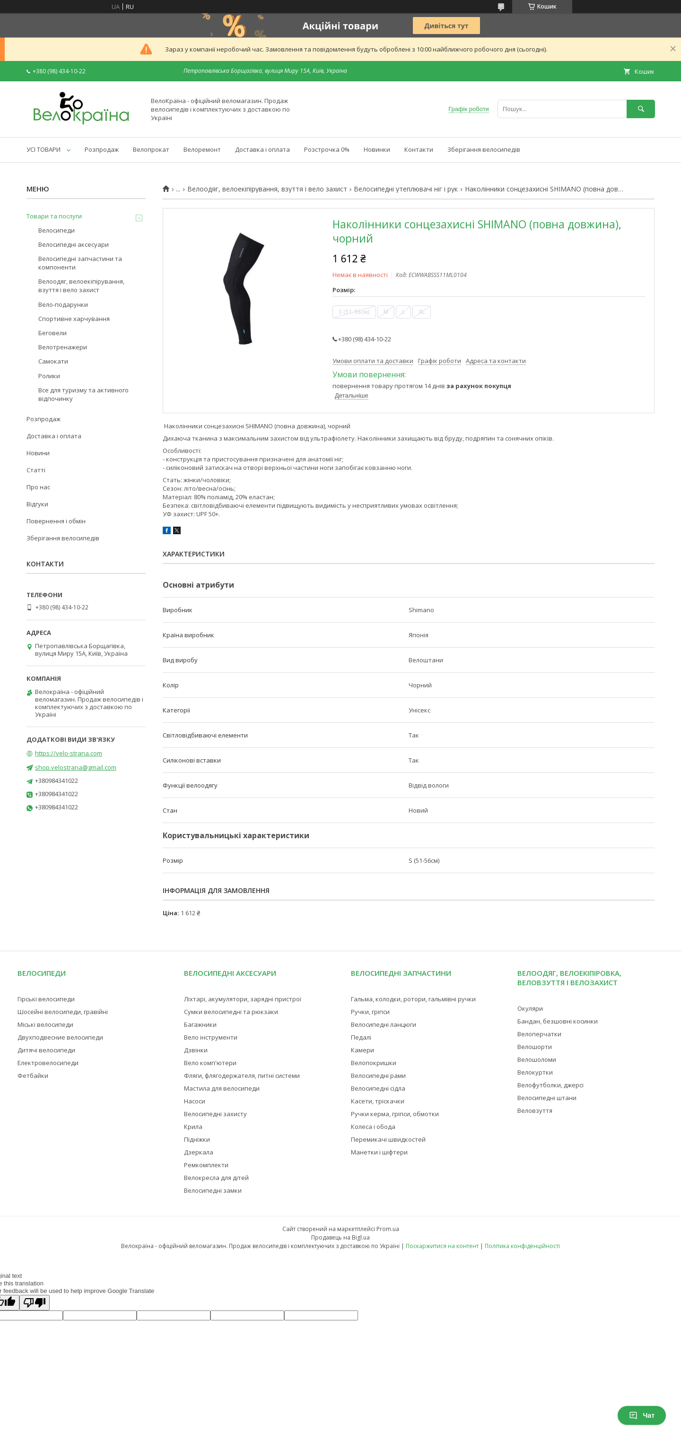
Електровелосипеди (48, 1062)
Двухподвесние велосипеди (60, 1037)
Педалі (361, 1037)
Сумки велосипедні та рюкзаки (231, 1011)
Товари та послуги (54, 216)
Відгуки (37, 504)
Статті (35, 470)
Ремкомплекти (206, 1165)
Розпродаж (102, 149)
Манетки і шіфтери (379, 1152)
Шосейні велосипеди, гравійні (62, 1011)
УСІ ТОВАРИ (43, 149)
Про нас (38, 487)
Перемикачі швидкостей (388, 1139)
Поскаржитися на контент (442, 1246)
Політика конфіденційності (522, 1246)
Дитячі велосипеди (46, 1050)
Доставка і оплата (262, 149)
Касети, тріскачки (377, 1101)
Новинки (377, 149)
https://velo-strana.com (68, 753)
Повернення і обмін (56, 521)
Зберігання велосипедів (483, 149)
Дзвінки (196, 1050)
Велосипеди (56, 230)
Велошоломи (536, 1059)
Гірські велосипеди (46, 999)
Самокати (53, 361)
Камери (362, 1050)
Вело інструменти (210, 1037)
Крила (193, 1126)
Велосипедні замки (213, 1190)
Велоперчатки (539, 1034)
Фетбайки (32, 1075)
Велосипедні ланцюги (383, 1024)
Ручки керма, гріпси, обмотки (395, 1114)
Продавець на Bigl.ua (340, 1237)
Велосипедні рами (378, 1075)
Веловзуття (534, 1110)
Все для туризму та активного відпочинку (83, 394)
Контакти (418, 149)
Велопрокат (151, 149)
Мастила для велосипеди (222, 1088)
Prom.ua (387, 1229)
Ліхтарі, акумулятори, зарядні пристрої (242, 999)
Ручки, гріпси (370, 1011)
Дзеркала (198, 1152)
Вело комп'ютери (210, 1062)
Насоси (194, 1101)
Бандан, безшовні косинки (557, 1021)
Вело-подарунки (63, 304)
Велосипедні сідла (378, 1088)
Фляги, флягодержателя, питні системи (242, 1075)
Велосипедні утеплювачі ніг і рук (406, 189)
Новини (38, 453)
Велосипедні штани (546, 1097)
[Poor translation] (34, 1302)
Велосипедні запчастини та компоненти (80, 262)
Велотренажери (62, 347)
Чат (642, 1415)
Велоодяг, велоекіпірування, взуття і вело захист (267, 189)
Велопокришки (373, 1062)
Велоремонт (202, 149)
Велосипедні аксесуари (73, 244)
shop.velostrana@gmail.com (75, 767)
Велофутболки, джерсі (550, 1085)
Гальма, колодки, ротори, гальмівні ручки (413, 999)
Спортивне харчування (74, 318)
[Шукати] (641, 109)
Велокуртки (535, 1072)
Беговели (52, 333)
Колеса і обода (373, 1126)
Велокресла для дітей (216, 1177)
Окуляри (530, 1008)
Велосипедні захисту (215, 1114)
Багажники (200, 1024)
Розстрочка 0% (326, 149)
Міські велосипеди (45, 1024)
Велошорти (534, 1046)
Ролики (49, 376)
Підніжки (197, 1139)
